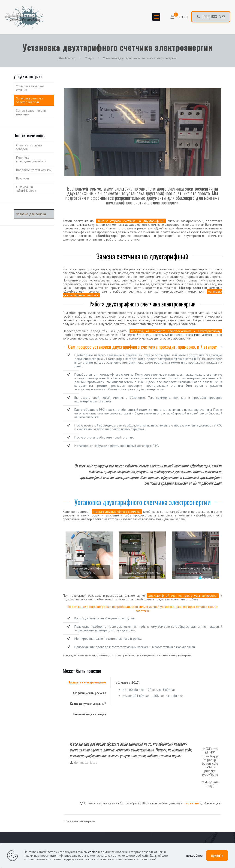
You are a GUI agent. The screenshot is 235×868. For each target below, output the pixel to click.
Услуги (89, 58)
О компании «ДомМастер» (26, 189)
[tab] (87, 682)
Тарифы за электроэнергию (87, 682)
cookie (92, 852)
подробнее (194, 855)
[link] (89, 555)
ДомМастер (67, 58)
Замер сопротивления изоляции (31, 112)
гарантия (191, 803)
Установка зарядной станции (30, 88)
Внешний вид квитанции (89, 714)
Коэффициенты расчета (89, 693)
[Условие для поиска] (34, 214)
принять (217, 855)
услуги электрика (132, 755)
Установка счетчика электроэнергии (29, 100)
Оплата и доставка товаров (29, 147)
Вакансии (22, 178)
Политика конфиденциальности (31, 159)
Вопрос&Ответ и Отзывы (33, 170)
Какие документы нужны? (88, 704)
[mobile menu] (156, 17)
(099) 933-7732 (210, 16)
